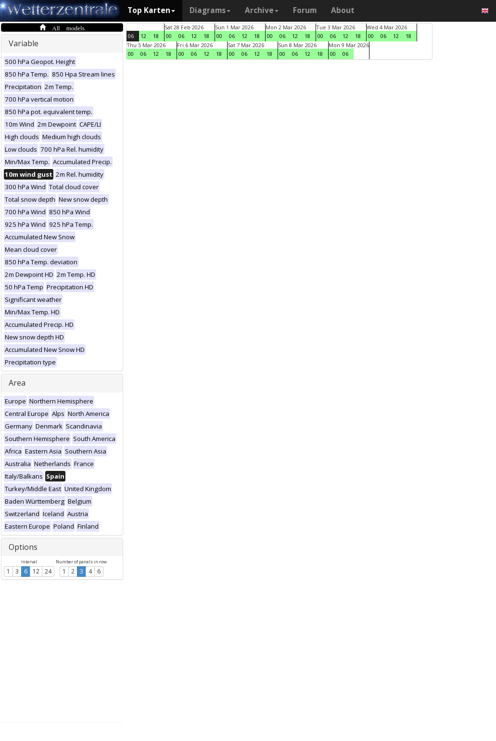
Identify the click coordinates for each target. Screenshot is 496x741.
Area (17, 382)
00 (169, 35)
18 (156, 35)
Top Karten (151, 10)
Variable (23, 43)
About (343, 10)
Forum (305, 10)
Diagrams (210, 10)
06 (131, 35)
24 (48, 571)
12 (36, 571)
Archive (262, 10)
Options (23, 547)
